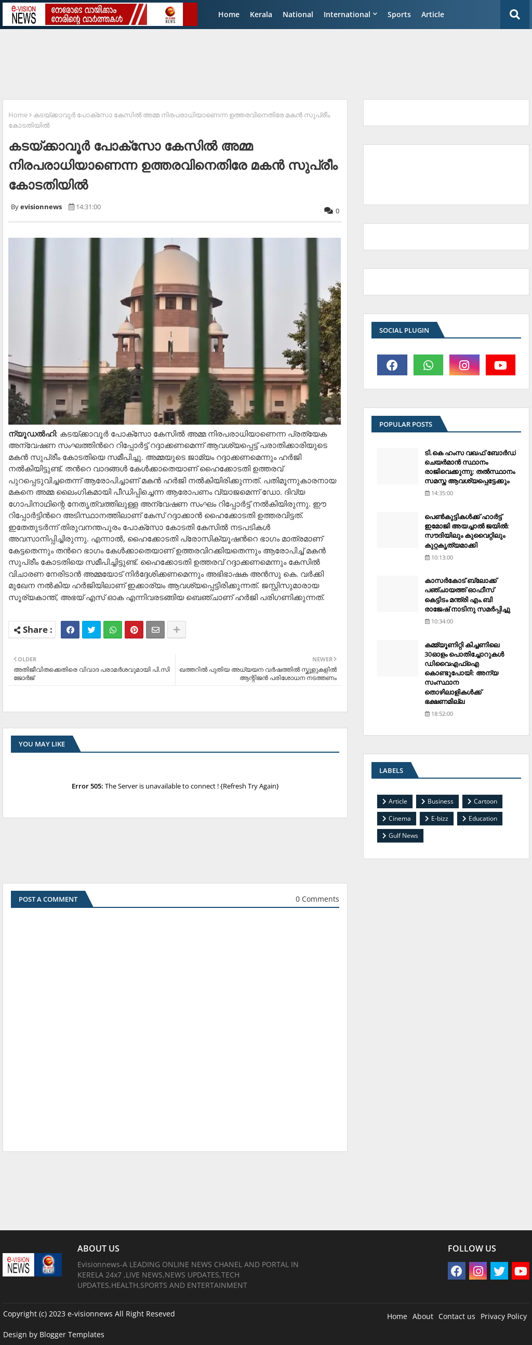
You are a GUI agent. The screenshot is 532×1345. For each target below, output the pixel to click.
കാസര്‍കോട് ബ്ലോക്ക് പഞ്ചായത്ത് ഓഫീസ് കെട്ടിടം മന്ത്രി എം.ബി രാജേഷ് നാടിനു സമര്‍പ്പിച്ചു (467, 595)
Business (441, 801)
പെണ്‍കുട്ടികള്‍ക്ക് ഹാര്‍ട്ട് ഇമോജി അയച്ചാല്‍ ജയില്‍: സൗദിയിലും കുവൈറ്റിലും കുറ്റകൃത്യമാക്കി (466, 531)
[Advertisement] (255, 60)
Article (432, 14)
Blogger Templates (71, 1334)
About (423, 1316)
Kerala (261, 14)
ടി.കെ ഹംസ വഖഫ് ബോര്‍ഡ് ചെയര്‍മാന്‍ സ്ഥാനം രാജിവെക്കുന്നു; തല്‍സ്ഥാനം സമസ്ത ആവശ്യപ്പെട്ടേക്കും (470, 467)
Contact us (456, 1316)
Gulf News (403, 835)
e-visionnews (90, 1314)
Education (483, 818)
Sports (399, 14)
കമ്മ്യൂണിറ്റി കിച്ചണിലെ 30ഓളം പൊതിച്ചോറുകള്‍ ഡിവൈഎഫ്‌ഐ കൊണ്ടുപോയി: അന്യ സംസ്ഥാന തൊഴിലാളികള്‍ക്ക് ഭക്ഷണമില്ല (464, 673)
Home (229, 14)
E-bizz (439, 818)
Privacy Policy (504, 1316)
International (347, 14)
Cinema (400, 818)
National (298, 14)
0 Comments (317, 899)
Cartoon (485, 801)
